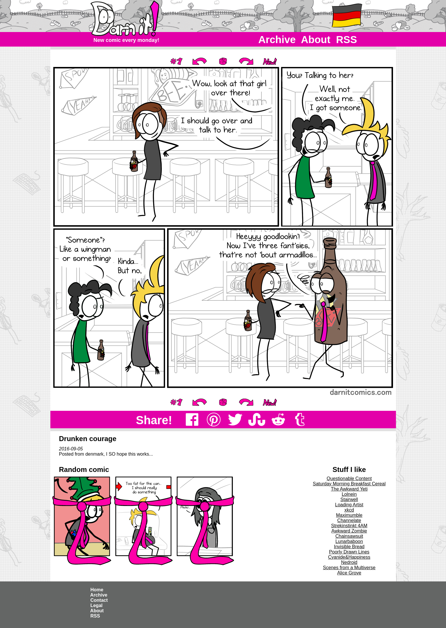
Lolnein (349, 494)
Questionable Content (349, 478)
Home (97, 589)
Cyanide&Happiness (349, 557)
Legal (96, 605)
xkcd (349, 509)
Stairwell (349, 499)
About (315, 39)
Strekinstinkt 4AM (349, 525)
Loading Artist (349, 504)
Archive (277, 39)
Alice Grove (349, 572)
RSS (346, 39)
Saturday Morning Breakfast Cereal (349, 483)
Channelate (349, 520)
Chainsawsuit (349, 536)
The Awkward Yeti (349, 489)
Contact (99, 600)
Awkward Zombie (349, 530)
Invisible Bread (349, 546)
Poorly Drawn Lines (349, 551)
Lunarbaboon (349, 541)
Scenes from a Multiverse (349, 567)
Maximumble (349, 515)
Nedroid (349, 562)
